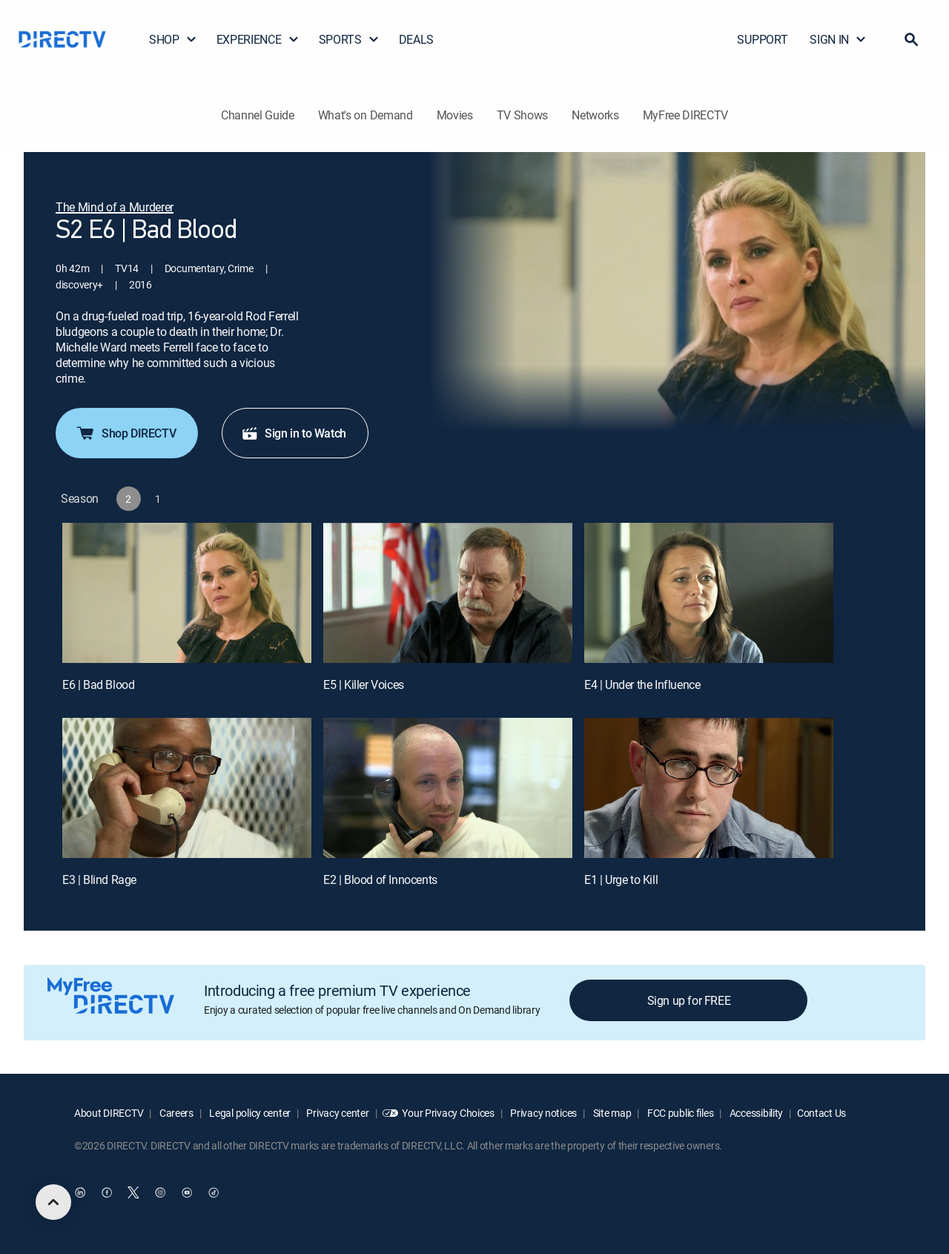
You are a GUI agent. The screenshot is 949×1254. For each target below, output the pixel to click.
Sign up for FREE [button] (689, 1000)
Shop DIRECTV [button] (125, 433)
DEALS (416, 39)
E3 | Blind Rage (99, 879)
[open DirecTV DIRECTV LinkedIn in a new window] (80, 1192)
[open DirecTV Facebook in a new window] (107, 1192)
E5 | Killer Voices (363, 684)
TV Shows (522, 115)
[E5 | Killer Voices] (447, 593)
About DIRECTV (108, 1113)
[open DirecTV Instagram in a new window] (160, 1192)
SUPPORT (762, 39)
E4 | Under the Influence (642, 684)
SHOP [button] (173, 39)
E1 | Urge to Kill (621, 879)
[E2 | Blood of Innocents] (447, 788)
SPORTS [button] (349, 39)
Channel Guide (257, 115)
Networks (595, 115)
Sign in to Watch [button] (293, 433)
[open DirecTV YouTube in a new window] (187, 1192)
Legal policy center (249, 1113)
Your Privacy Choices (448, 1113)
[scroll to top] (53, 1202)
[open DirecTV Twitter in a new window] (133, 1192)
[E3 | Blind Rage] (186, 788)
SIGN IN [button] (838, 39)
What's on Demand (365, 115)
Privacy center (337, 1113)
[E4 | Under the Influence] (708, 593)
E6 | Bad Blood (98, 684)
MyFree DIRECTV (686, 115)
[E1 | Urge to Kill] (708, 788)
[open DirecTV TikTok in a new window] (213, 1192)
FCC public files (679, 1113)
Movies (455, 115)
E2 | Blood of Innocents (380, 879)
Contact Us (821, 1113)
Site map (611, 1113)
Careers (175, 1113)
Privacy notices (543, 1113)
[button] (911, 39)
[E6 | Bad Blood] (186, 593)
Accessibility (755, 1113)
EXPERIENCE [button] (258, 39)
